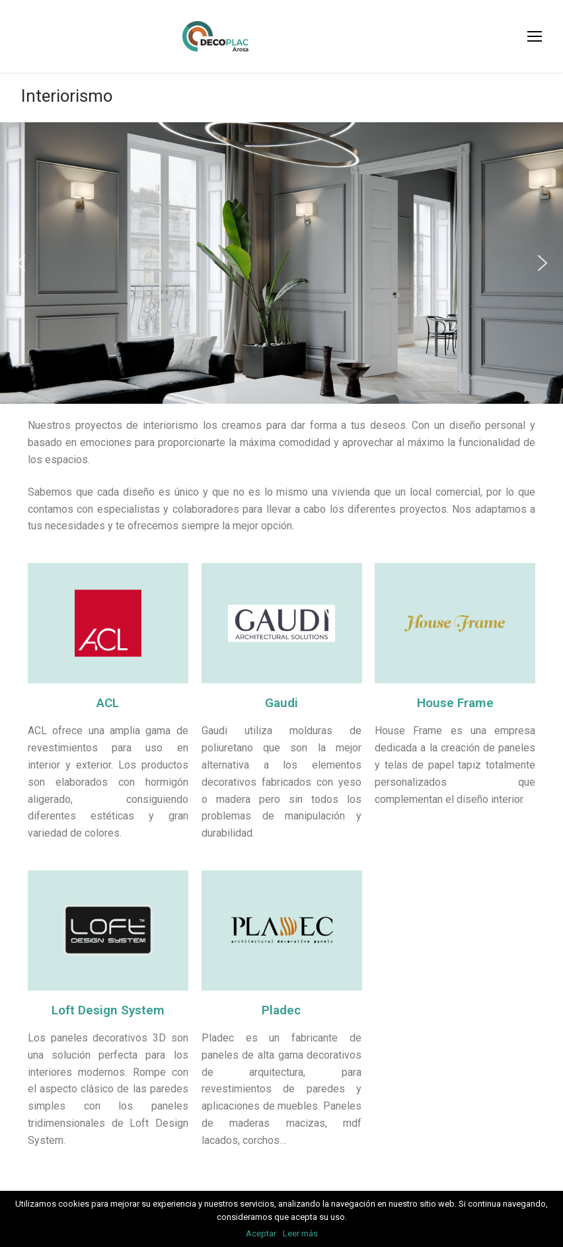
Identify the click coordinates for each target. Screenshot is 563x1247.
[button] (20, 263)
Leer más (300, 1233)
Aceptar (261, 1233)
